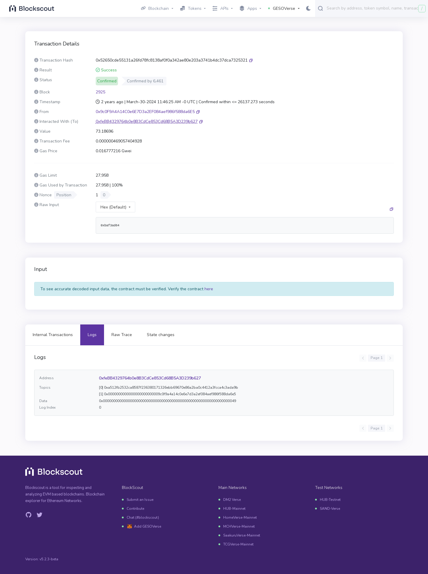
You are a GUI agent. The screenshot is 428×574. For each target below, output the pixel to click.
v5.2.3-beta (49, 559)
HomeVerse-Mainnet (240, 517)
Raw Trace (121, 335)
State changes (160, 335)
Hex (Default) (113, 207)
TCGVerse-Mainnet (238, 544)
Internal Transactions (53, 335)
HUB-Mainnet (234, 508)
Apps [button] (248, 9)
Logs (92, 335)
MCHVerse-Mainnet (239, 526)
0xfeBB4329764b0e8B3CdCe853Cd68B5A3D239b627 (150, 378)
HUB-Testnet (330, 499)
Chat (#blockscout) (143, 517)
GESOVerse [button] (281, 8)
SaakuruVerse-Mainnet (241, 535)
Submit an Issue (140, 499)
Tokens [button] (191, 8)
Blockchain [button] (155, 8)
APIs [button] (221, 8)
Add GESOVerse (147, 526)
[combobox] (376, 8)
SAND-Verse (330, 508)
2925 (100, 92)
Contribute (135, 508)
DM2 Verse (232, 499)
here (208, 289)
